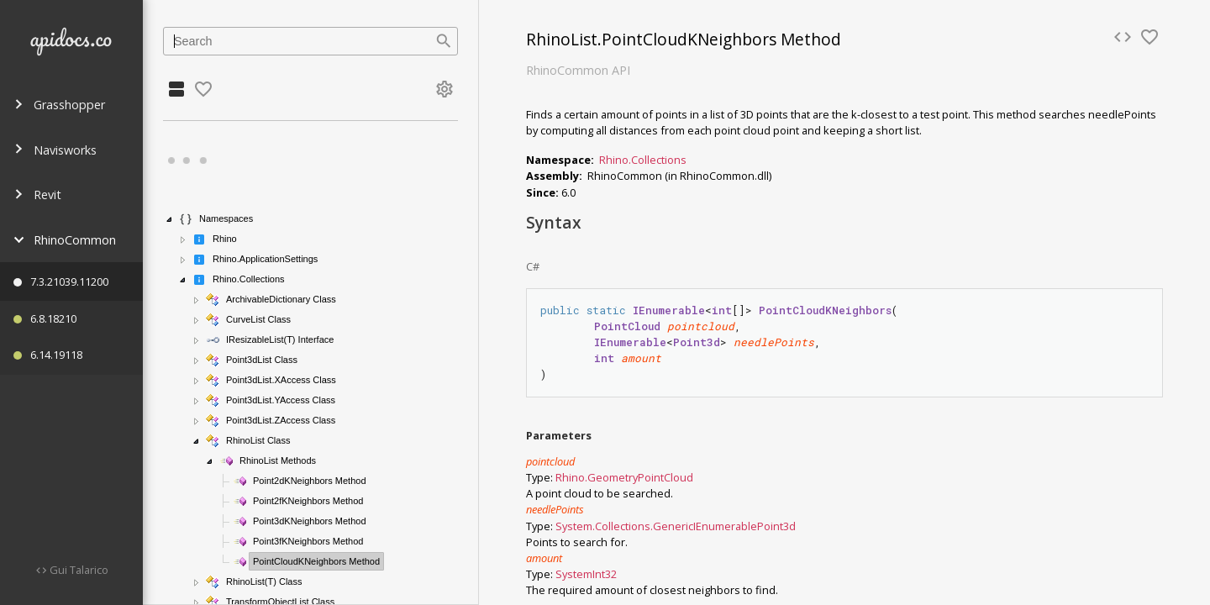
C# (532, 266)
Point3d (776, 526)
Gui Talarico (77, 569)
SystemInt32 (586, 573)
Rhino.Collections (643, 159)
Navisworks (55, 150)
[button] (169, 219)
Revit (37, 195)
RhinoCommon (64, 240)
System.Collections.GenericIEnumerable (656, 526)
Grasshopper (59, 105)
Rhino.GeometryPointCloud (624, 477)
